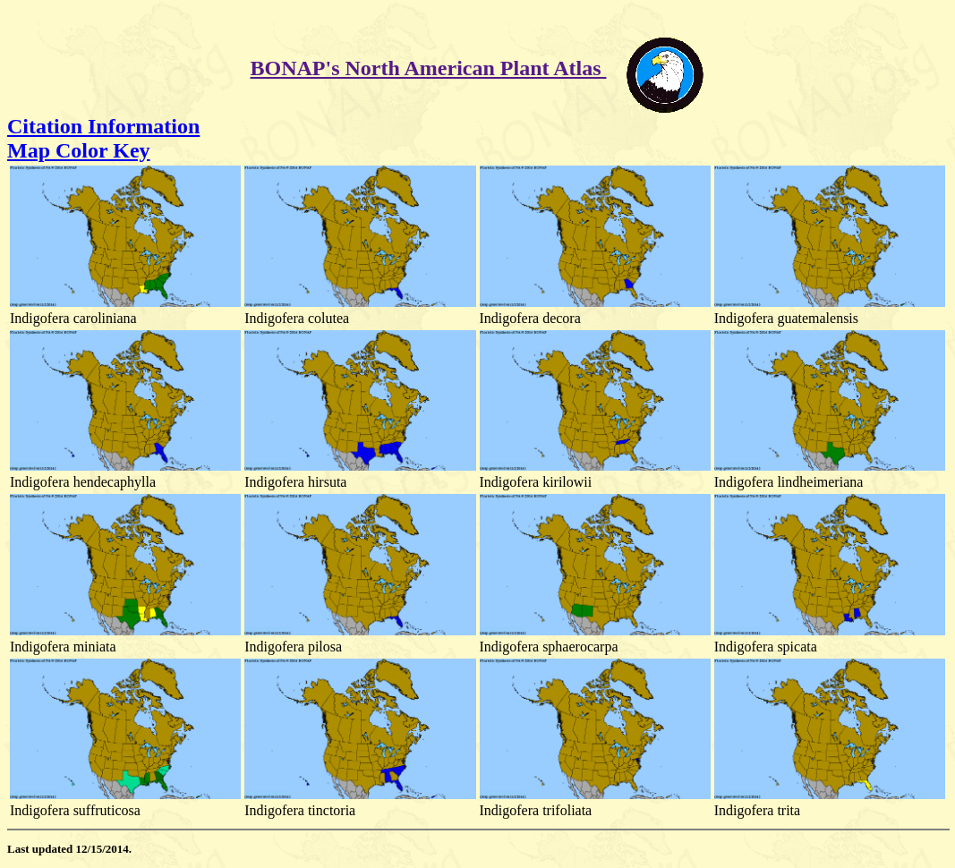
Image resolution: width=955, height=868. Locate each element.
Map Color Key (78, 150)
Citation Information (103, 126)
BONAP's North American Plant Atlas (429, 68)
